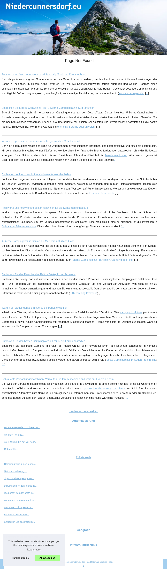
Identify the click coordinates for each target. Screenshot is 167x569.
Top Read (86, 562)
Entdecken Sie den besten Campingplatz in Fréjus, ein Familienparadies (43, 341)
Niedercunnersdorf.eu (71, 562)
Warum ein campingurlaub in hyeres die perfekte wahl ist (34, 307)
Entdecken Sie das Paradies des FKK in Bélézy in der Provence (39, 274)
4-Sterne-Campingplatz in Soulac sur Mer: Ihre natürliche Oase (38, 241)
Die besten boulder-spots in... (19, 493)
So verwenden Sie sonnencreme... (22, 537)
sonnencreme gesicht (131, 93)
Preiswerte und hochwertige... (19, 551)
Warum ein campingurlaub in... (20, 500)
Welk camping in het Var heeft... (20, 442)
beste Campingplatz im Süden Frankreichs (131, 359)
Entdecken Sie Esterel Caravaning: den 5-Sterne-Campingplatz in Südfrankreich (48, 107)
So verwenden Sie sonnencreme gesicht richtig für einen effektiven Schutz (44, 74)
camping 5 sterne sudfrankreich (76, 126)
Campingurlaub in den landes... (20, 464)
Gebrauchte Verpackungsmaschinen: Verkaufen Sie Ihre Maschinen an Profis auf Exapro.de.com (58, 379)
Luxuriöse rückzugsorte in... (18, 507)
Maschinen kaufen (116, 155)
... (147, 93)
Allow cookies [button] (47, 558)
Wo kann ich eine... (14, 434)
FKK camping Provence (83, 293)
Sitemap (95, 562)
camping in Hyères (131, 312)
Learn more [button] (34, 549)
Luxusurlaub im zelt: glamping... (20, 485)
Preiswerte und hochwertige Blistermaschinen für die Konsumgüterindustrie (45, 207)
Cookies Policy (106, 562)
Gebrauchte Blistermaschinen (19, 226)
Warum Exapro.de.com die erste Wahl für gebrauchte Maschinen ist (41, 141)
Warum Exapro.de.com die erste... (22, 427)
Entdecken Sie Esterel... (16, 514)
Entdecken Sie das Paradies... (20, 522)
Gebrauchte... (11, 449)
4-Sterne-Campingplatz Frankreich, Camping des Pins (101, 259)
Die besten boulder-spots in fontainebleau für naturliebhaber (36, 174)
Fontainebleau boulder (102, 193)
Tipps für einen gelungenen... (19, 478)
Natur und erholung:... (15, 471)
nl (83, 565)
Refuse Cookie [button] (20, 558)
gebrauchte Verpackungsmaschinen (105, 388)
